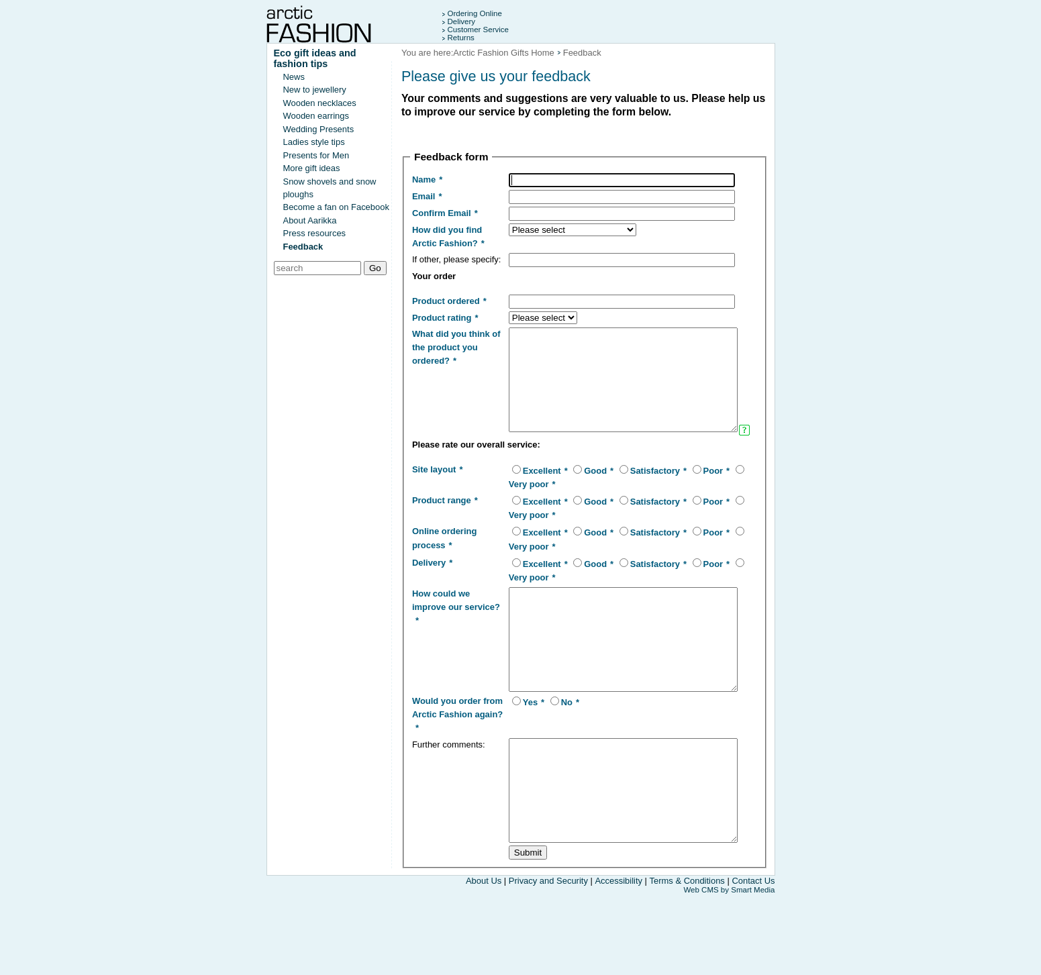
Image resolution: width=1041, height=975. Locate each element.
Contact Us (753, 962)
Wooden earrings (316, 116)
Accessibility (618, 962)
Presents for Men (316, 155)
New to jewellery (314, 90)
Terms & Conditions (687, 962)
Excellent (526, 512)
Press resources (314, 233)
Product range (441, 541)
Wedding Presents (318, 129)
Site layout (434, 510)
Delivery (462, 21)
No (551, 763)
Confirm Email (441, 213)
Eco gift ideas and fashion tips (315, 58)
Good (580, 512)
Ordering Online (475, 13)
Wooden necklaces (319, 103)
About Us (483, 962)
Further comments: (448, 805)
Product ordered (446, 314)
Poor (698, 512)
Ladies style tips (314, 142)
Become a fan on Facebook (336, 207)
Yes (514, 763)
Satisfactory (639, 512)
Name (424, 179)
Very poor (513, 525)
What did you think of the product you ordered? (451, 360)
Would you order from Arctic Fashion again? (446, 775)
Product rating (442, 330)
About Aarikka (310, 220)
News (294, 77)
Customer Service (478, 29)
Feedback (303, 247)
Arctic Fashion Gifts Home (503, 53)
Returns (461, 38)
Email (424, 196)
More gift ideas (311, 168)
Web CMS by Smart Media (729, 971)
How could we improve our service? (441, 647)
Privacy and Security (550, 962)
